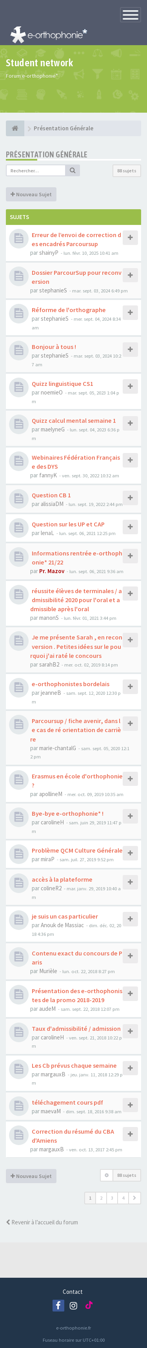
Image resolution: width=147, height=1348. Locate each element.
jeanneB (51, 692)
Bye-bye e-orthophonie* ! (67, 813)
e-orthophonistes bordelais (70, 684)
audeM (47, 1008)
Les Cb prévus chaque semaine (74, 1065)
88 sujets (126, 171)
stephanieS (53, 290)
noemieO (52, 392)
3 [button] (112, 1198)
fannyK (48, 475)
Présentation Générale (46, 154)
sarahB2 (49, 664)
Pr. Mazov (51, 571)
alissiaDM (52, 504)
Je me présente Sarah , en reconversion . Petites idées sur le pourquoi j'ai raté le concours (76, 646)
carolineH (52, 822)
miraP (47, 859)
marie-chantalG (57, 748)
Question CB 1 (51, 495)
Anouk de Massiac (62, 925)
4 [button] (123, 1198)
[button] (134, 1198)
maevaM (51, 1111)
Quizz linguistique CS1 (62, 383)
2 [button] (101, 1198)
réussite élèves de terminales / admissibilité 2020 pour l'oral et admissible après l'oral (76, 600)
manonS (49, 617)
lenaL (47, 533)
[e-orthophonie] (15, 128)
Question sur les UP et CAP (68, 524)
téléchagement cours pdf (67, 1102)
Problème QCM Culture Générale (77, 850)
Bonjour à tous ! (54, 347)
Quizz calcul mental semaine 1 (74, 420)
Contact (73, 1291)
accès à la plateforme (62, 879)
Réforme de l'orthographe (69, 310)
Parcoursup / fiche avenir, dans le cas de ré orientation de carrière (75, 730)
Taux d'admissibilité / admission (76, 1028)
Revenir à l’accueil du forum (42, 1222)
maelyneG (53, 429)
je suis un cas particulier (65, 916)
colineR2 (51, 888)
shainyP (48, 252)
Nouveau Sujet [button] (31, 194)
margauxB (53, 1074)
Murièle (48, 971)
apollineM (50, 794)
